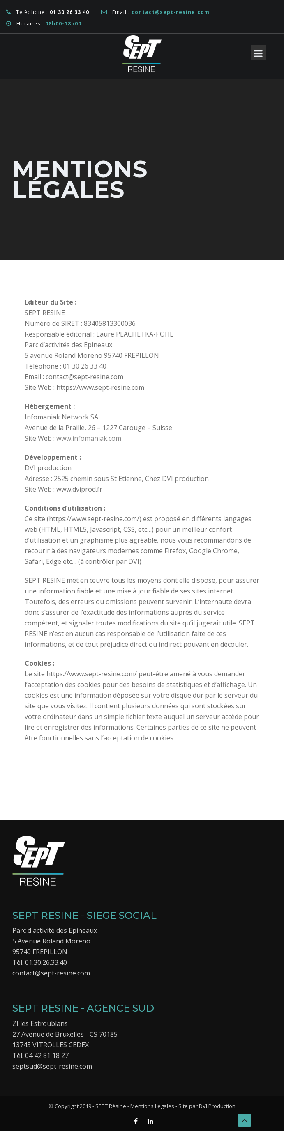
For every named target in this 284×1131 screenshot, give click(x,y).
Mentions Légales (152, 1106)
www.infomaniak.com (88, 438)
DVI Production (217, 1106)
